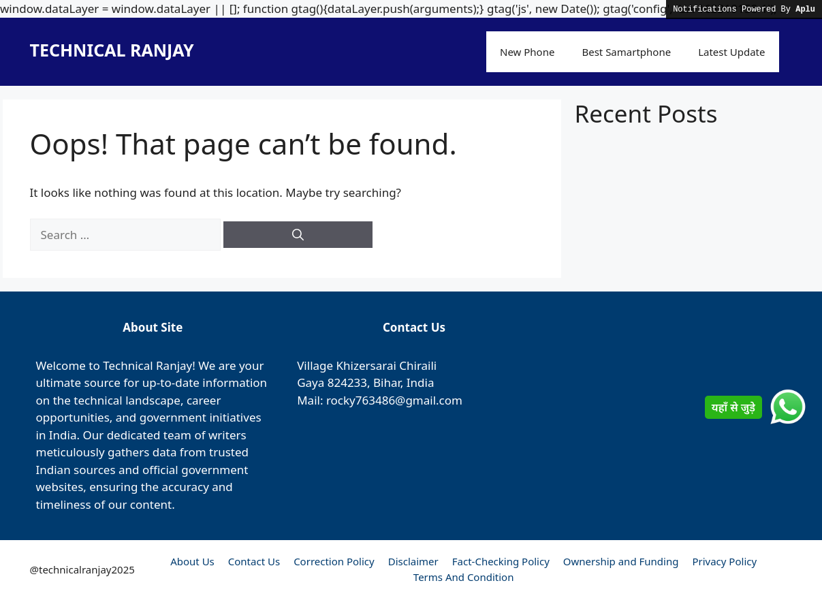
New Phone (527, 52)
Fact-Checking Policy (501, 561)
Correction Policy (334, 561)
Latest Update (731, 52)
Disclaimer (413, 561)
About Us (192, 561)
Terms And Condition (463, 577)
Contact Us (254, 561)
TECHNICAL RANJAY (112, 49)
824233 (347, 382)
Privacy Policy (724, 561)
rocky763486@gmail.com (394, 400)
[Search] (298, 235)
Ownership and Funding (621, 561)
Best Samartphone (626, 52)
